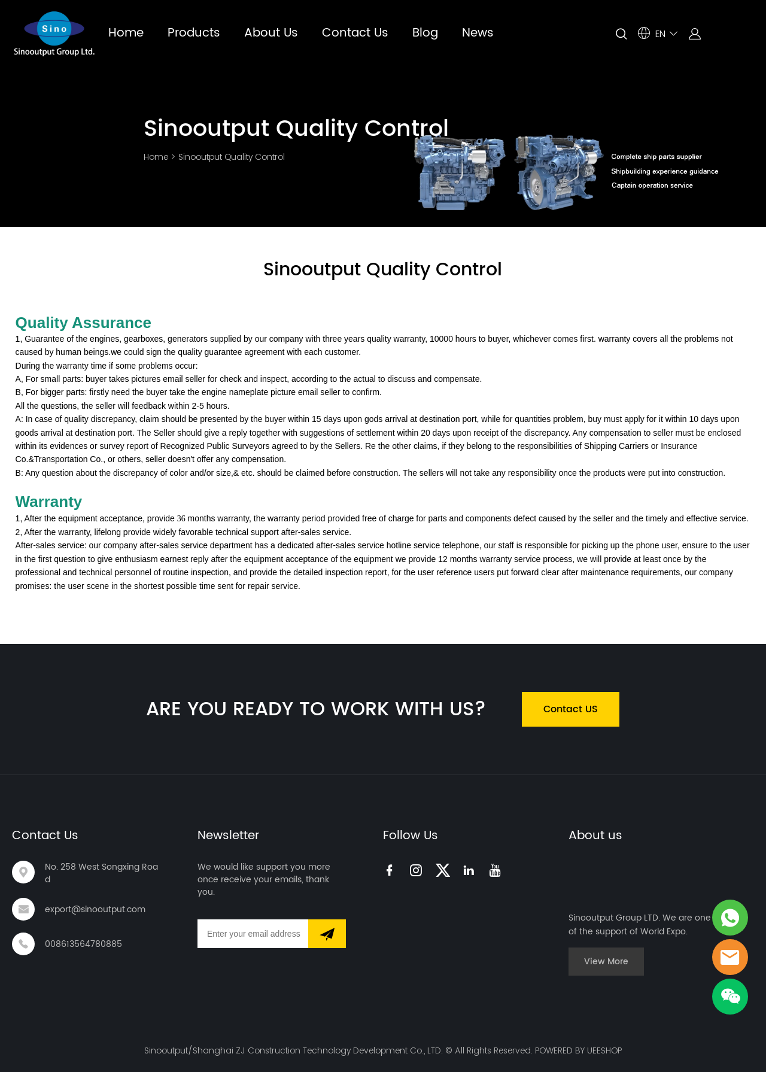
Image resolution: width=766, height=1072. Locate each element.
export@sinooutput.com (95, 909)
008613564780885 (83, 944)
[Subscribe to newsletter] (327, 933)
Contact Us (355, 33)
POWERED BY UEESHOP (578, 1050)
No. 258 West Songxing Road (101, 873)
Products (194, 33)
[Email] (252, 933)
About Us (271, 33)
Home (126, 33)
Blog (425, 33)
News (478, 33)
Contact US (570, 709)
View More (606, 961)
